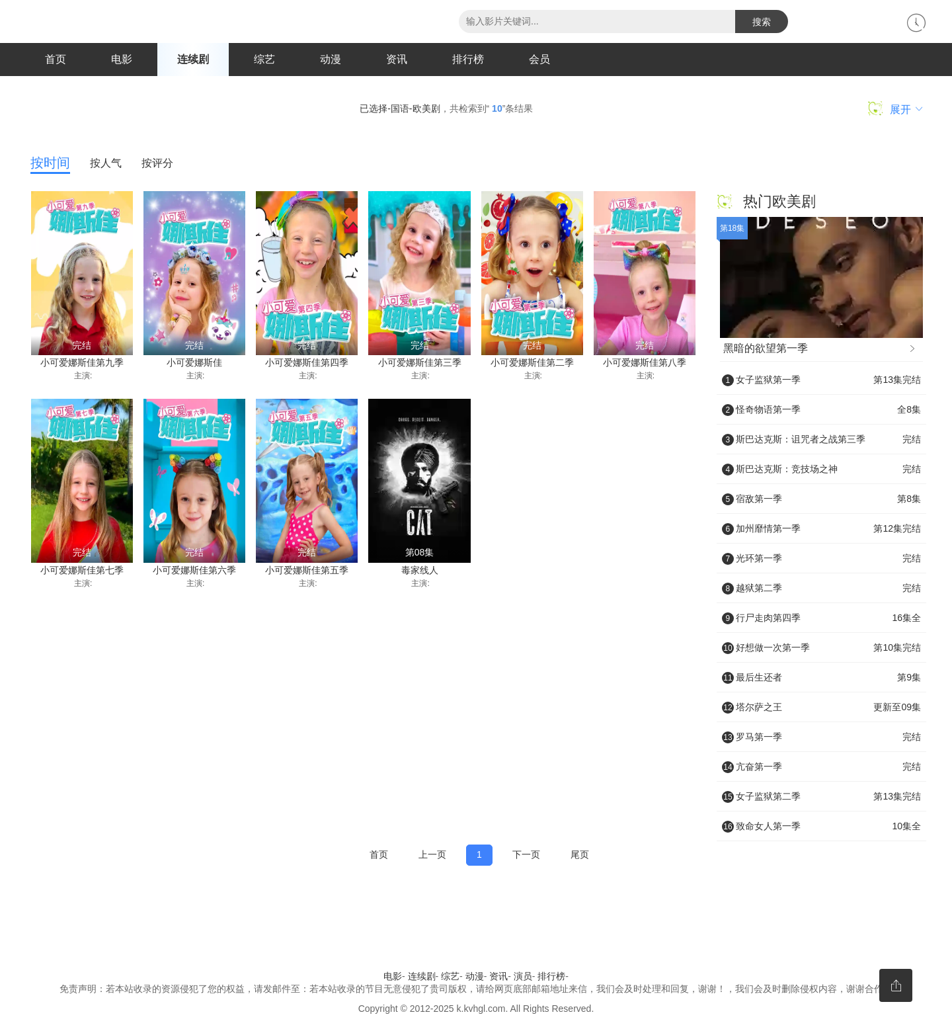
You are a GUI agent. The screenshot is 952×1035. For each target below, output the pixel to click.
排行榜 (468, 59)
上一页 (432, 854)
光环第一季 (821, 558)
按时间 (50, 162)
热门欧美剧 (779, 201)
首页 (55, 59)
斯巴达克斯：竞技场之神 (821, 469)
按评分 (157, 163)
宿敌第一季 (821, 498)
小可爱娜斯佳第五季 (306, 570)
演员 (523, 976)
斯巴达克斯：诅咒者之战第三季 (821, 439)
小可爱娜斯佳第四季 (306, 362)
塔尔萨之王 (821, 707)
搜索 (761, 22)
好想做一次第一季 (821, 647)
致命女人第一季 (821, 826)
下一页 (526, 854)
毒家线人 (419, 570)
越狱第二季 (821, 588)
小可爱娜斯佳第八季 (644, 362)
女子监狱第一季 (821, 379)
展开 (895, 108)
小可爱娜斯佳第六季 (194, 570)
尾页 (580, 854)
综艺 (264, 59)
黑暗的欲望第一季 (820, 348)
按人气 (106, 163)
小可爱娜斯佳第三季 (419, 362)
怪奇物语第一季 (821, 409)
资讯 (396, 59)
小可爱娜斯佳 (194, 362)
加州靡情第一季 (821, 528)
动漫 (330, 59)
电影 (121, 59)
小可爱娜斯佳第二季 (532, 362)
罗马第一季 (821, 736)
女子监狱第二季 (821, 796)
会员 (539, 59)
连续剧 (193, 59)
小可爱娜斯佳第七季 (82, 570)
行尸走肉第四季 (821, 617)
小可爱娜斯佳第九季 (82, 362)
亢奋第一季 (821, 766)
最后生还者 (821, 677)
